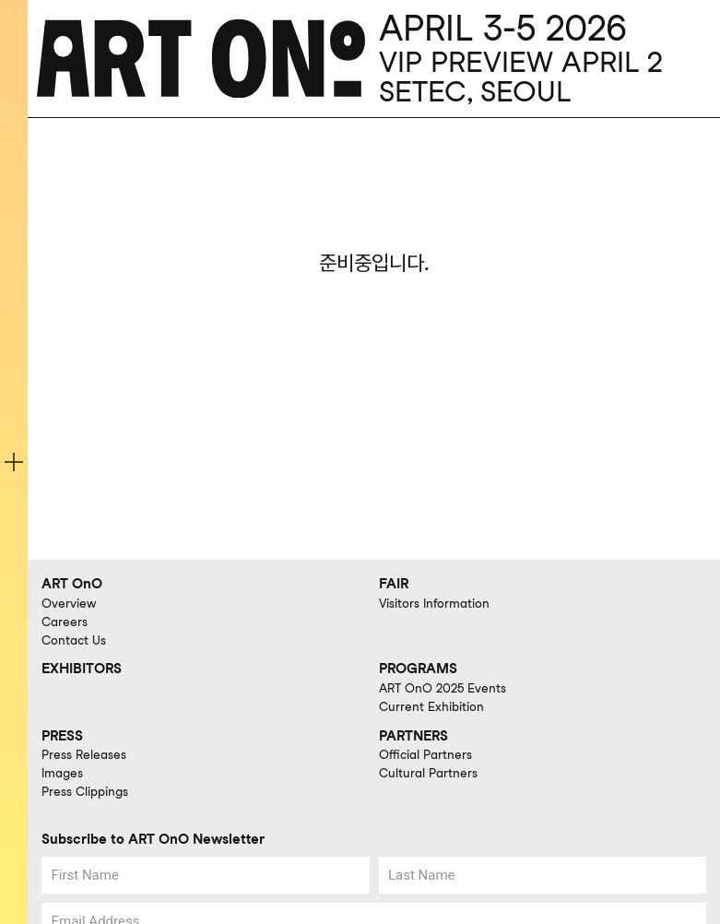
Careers (64, 621)
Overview (68, 603)
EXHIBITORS (81, 668)
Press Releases (83, 754)
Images (62, 772)
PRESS (62, 736)
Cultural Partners (428, 772)
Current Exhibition (431, 706)
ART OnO (71, 583)
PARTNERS (413, 736)
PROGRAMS (418, 668)
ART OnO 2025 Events (442, 688)
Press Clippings (84, 791)
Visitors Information (434, 603)
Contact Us (73, 640)
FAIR (393, 583)
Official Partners (425, 754)
